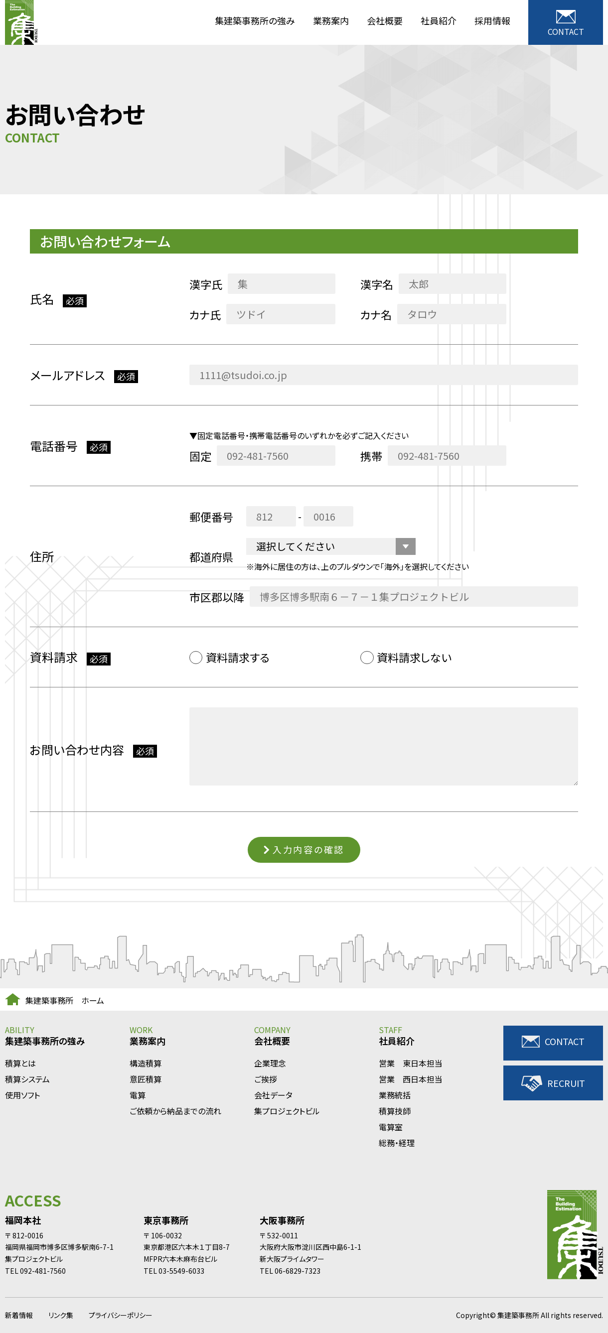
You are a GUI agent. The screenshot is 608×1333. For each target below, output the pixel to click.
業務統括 (395, 1095)
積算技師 (395, 1111)
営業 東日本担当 (411, 1063)
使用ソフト (22, 1095)
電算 (138, 1095)
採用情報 (492, 20)
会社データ (273, 1095)
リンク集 (60, 1315)
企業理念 (270, 1063)
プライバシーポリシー (120, 1315)
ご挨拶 (265, 1079)
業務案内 (331, 20)
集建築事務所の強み (255, 20)
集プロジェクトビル (287, 1111)
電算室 (391, 1127)
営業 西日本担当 (411, 1079)
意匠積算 (145, 1079)
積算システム (27, 1079)
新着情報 (19, 1315)
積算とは (20, 1063)
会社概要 (385, 20)
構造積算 (145, 1063)
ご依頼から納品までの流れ (175, 1111)
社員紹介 (438, 20)
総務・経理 (397, 1143)
